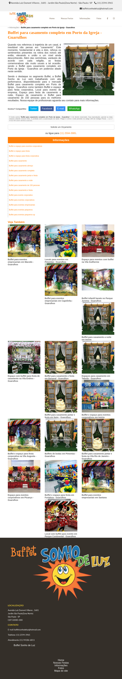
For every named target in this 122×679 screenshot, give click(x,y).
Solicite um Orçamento (61, 127)
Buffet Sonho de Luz (24, 645)
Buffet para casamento (18, 161)
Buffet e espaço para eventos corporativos (25, 146)
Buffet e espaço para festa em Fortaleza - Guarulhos (59, 496)
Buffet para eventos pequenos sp (22, 215)
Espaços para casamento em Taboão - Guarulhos (96, 377)
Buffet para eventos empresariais (22, 205)
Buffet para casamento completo (22, 171)
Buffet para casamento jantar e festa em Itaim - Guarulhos (60, 416)
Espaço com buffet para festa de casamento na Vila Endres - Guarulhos (24, 378)
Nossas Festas (67, 18)
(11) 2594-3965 (105, 2)
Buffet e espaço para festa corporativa (24, 156)
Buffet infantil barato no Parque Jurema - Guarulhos (97, 299)
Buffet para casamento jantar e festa (23, 175)
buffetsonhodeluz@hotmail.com (97, 8)
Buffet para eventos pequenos (21, 210)
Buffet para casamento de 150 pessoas (24, 185)
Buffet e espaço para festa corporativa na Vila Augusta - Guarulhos (22, 456)
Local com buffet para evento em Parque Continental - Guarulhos (61, 535)
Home (52, 18)
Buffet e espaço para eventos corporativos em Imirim (96, 416)
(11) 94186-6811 (27, 640)
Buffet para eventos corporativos (22, 200)
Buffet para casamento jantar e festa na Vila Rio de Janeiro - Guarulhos (97, 456)
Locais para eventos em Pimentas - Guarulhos (56, 260)
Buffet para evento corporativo (21, 195)
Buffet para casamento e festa (21, 190)
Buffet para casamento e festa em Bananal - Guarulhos (59, 377)
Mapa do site (61, 671)
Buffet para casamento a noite (21, 180)
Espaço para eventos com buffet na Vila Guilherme (98, 260)
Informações (85, 18)
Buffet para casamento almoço (21, 166)
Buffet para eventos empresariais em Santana (94, 496)
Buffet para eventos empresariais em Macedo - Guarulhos (21, 262)
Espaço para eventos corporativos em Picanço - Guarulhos (21, 497)
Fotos (99, 18)
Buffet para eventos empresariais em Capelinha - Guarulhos (59, 301)
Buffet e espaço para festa (19, 151)
